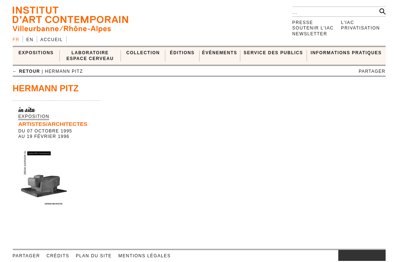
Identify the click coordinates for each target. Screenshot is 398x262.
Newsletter (309, 33)
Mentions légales (144, 255)
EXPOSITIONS (36, 52)
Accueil (51, 39)
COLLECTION (143, 52)
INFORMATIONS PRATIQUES (346, 52)
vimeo (369, 255)
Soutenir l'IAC (313, 28)
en (29, 39)
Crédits (58, 255)
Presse (302, 22)
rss (380, 255)
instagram (342, 255)
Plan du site (94, 255)
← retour (26, 71)
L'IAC (347, 22)
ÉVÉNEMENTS (219, 52)
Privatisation (360, 28)
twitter (358, 255)
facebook (349, 255)
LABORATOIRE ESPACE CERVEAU (90, 55)
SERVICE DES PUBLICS (273, 52)
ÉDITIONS (182, 52)
